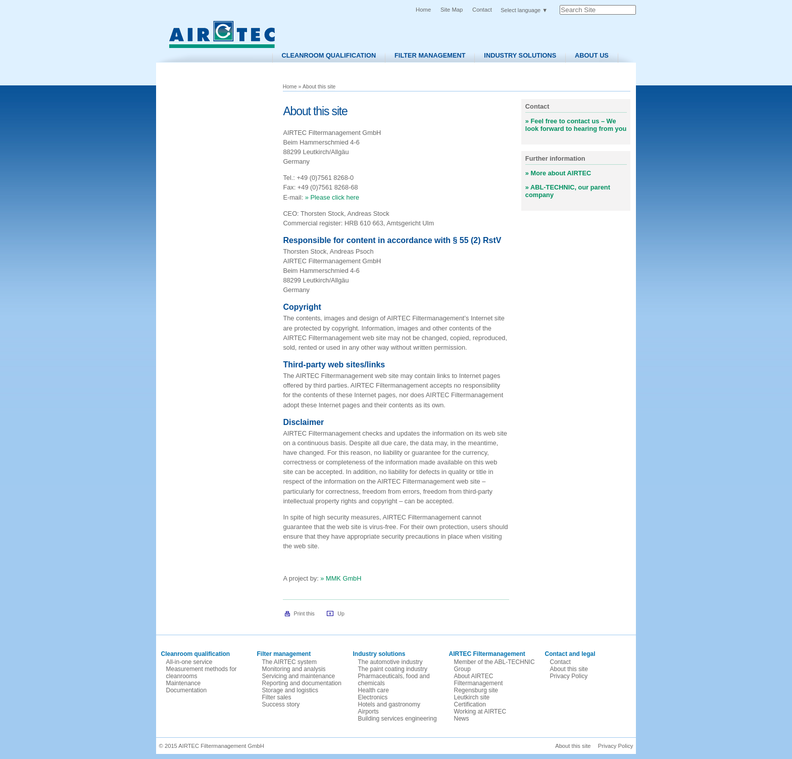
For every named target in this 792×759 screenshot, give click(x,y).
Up (340, 613)
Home (423, 10)
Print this (304, 613)
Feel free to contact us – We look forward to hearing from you (576, 124)
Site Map (451, 10)
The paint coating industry (392, 669)
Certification (470, 704)
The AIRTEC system (289, 662)
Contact (482, 10)
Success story (281, 704)
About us (592, 55)
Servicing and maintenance (298, 676)
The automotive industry (390, 662)
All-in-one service (189, 662)
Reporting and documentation (301, 683)
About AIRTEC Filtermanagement (478, 680)
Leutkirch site (472, 697)
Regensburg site (476, 690)
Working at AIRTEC (480, 711)
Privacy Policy (569, 676)
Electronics (373, 697)
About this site (569, 669)
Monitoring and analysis (294, 669)
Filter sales (276, 697)
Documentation (186, 690)
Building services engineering (397, 718)
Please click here (334, 197)
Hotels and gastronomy (389, 704)
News (461, 718)
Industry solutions (520, 55)
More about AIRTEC (561, 173)
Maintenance (183, 683)
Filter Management (430, 55)
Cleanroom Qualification (328, 55)
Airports (368, 711)
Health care (373, 690)
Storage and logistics (290, 690)
